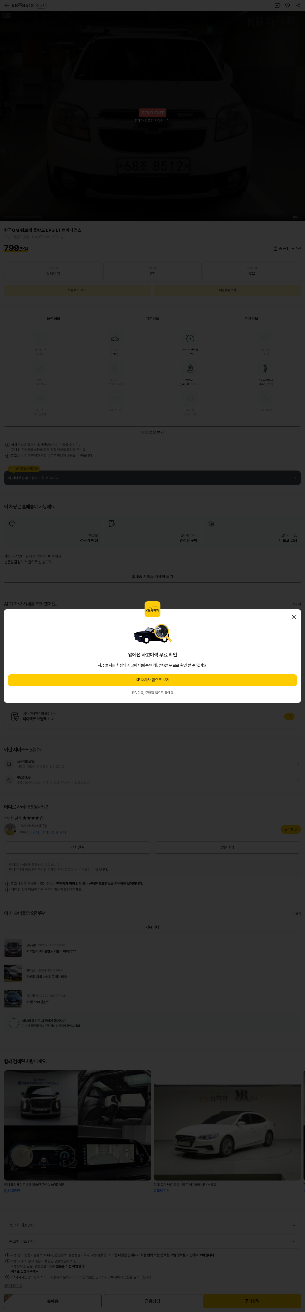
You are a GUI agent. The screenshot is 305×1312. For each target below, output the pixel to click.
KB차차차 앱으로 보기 (152, 680)
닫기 (294, 617)
